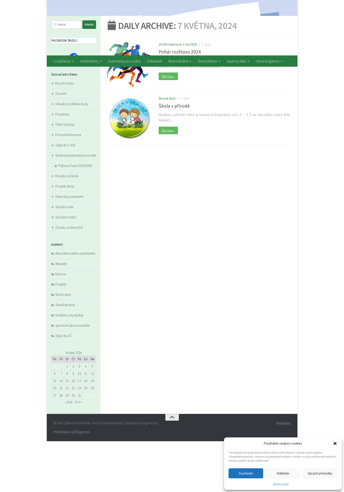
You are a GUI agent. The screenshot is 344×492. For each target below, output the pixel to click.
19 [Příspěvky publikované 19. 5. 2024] (92, 432)
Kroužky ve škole (66, 227)
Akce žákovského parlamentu (75, 304)
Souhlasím (246, 473)
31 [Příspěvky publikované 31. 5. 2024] (79, 446)
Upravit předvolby (320, 473)
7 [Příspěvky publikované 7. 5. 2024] (61, 424)
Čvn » (78, 453)
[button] (335, 443)
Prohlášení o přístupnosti (71, 482)
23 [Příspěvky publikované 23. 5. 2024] (73, 439)
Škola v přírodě (174, 156)
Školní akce (167, 149)
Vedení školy (89, 61)
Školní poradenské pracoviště (75, 206)
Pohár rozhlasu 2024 (180, 102)
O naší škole (62, 61)
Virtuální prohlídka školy (71, 155)
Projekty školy (64, 237)
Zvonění (60, 144)
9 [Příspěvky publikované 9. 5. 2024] (73, 424)
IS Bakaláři (154, 61)
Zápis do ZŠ (63, 386)
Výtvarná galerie (267, 61)
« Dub (69, 453)
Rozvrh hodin (64, 134)
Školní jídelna (207, 61)
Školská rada (64, 258)
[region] (172, 27)
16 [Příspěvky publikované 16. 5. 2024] (73, 432)
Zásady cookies (281, 483)
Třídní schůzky (65, 175)
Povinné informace (68, 185)
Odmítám (283, 473)
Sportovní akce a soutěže (178, 95)
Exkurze (60, 325)
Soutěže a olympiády (69, 366)
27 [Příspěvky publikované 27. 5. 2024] (54, 446)
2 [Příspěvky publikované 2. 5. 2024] (73, 417)
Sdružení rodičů (66, 268)
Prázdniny (62, 165)
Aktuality (61, 314)
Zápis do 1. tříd (65, 196)
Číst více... (168, 127)
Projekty (60, 335)
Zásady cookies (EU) (69, 278)
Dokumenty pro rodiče (124, 61)
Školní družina (178, 61)
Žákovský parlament (69, 247)
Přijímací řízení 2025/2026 (75, 216)
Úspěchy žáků (236, 61)
